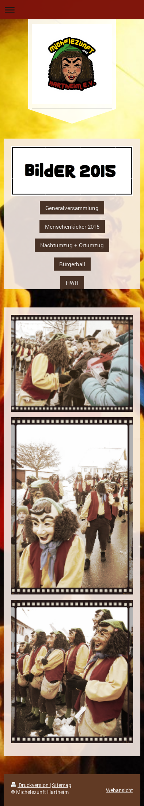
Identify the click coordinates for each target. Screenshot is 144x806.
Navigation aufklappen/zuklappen (72, 10)
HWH (72, 282)
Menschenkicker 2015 (72, 226)
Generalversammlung (72, 208)
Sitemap (61, 785)
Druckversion (30, 785)
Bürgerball (72, 264)
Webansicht (119, 790)
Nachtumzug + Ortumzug (72, 245)
